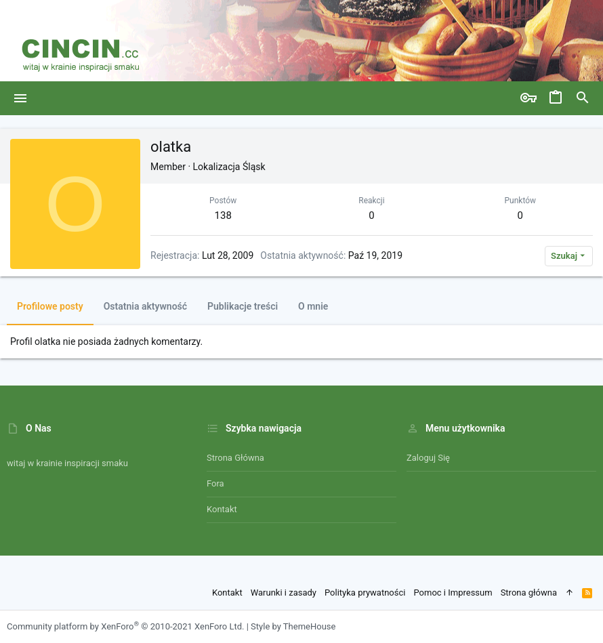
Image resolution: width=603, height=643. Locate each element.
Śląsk (254, 166)
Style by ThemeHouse (293, 626)
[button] (21, 98)
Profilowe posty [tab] (50, 306)
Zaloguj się (428, 458)
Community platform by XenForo (125, 626)
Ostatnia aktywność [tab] (145, 306)
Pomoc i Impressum (452, 592)
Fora (215, 483)
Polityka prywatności (365, 592)
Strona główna (235, 458)
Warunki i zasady (283, 592)
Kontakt (222, 509)
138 (223, 215)
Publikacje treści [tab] (242, 306)
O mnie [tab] (313, 306)
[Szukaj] (582, 98)
